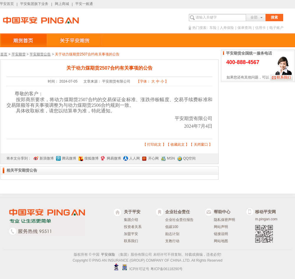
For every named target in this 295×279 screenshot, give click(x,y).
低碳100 (171, 227)
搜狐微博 (91, 158)
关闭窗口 (201, 144)
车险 (213, 28)
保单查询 (244, 28)
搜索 (274, 17)
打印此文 (154, 144)
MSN (171, 158)
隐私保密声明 (224, 220)
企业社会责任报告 (179, 220)
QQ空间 (189, 158)
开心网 (153, 158)
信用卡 (260, 28)
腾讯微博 (69, 158)
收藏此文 (178, 144)
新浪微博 (47, 158)
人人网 (134, 158)
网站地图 (221, 241)
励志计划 (172, 234)
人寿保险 (227, 28)
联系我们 (284, 77)
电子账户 (276, 28)
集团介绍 (131, 220)
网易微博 (114, 158)
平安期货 (19, 54)
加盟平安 (131, 234)
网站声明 (221, 227)
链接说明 (221, 234)
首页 (3, 54)
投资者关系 (133, 227)
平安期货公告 (40, 54)
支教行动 (172, 241)
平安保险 (108, 254)
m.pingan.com (266, 219)
